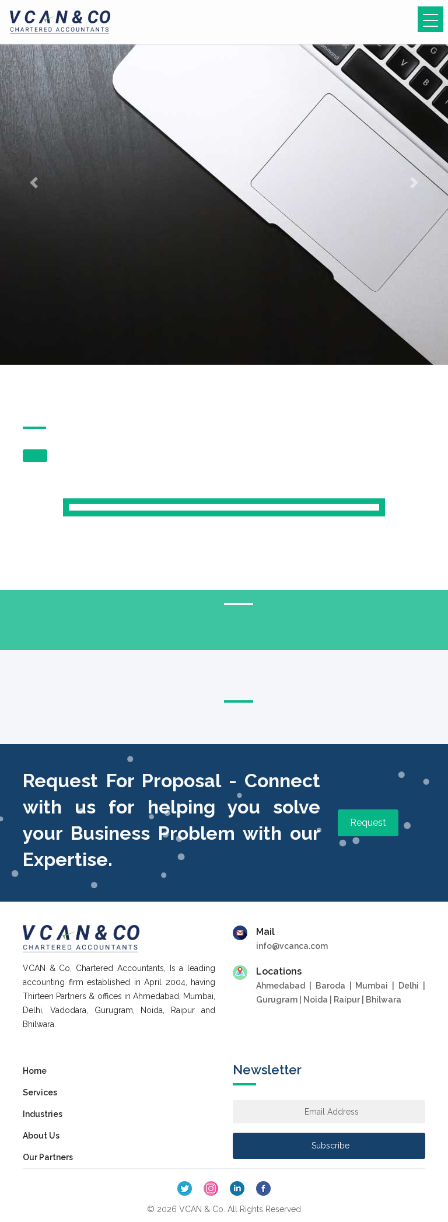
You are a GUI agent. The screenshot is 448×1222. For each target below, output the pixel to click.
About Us (41, 1135)
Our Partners (48, 1157)
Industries (42, 1114)
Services (40, 1092)
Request (368, 822)
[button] (33, 182)
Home (35, 1071)
